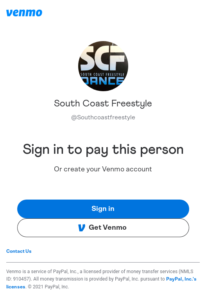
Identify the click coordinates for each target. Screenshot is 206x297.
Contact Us (19, 251)
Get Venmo (102, 228)
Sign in (103, 208)
